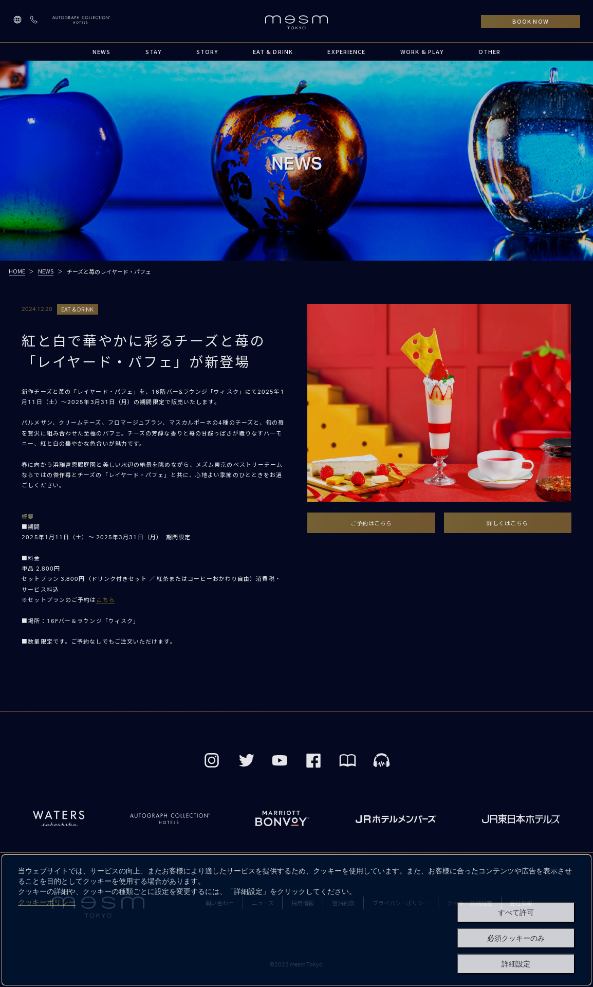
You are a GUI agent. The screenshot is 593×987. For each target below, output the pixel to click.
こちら (105, 600)
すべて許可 (516, 912)
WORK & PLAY (421, 51)
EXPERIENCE (346, 51)
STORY (207, 51)
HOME (17, 271)
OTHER (489, 51)
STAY (153, 51)
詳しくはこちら (507, 523)
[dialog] (296, 919)
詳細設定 (516, 964)
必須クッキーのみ (516, 938)
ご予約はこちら (371, 523)
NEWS (101, 51)
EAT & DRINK (273, 51)
